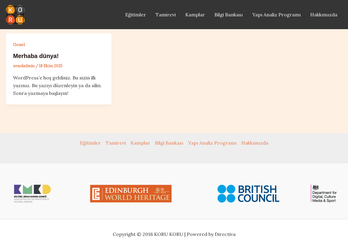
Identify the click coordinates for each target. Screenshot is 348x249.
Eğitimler (135, 15)
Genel (19, 44)
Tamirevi (166, 15)
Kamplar (195, 15)
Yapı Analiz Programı (276, 15)
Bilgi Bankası (228, 15)
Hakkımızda (323, 15)
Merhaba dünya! (36, 56)
